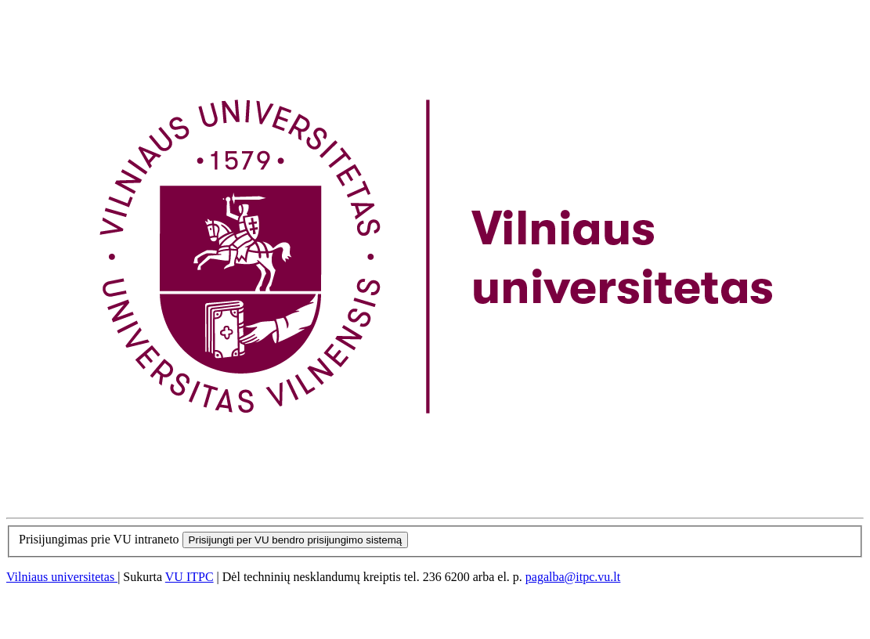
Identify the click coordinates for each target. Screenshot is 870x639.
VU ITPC (189, 576)
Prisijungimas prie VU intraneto (99, 539)
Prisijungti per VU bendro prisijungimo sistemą (296, 540)
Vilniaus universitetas (61, 576)
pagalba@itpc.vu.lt (572, 576)
